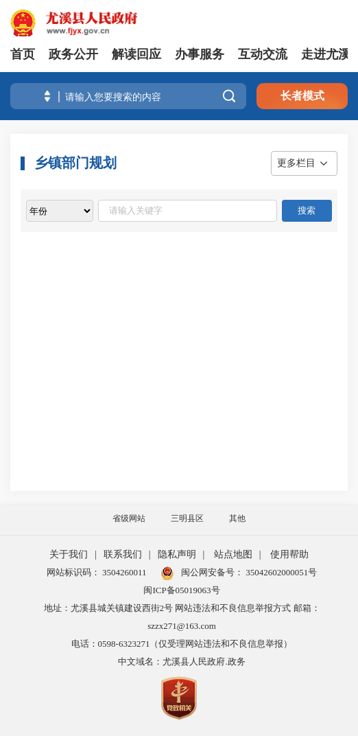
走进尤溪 (325, 54)
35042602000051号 (281, 572)
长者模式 (302, 96)
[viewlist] (59, 211)
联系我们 (123, 554)
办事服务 (199, 54)
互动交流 (262, 54)
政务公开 (73, 54)
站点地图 (233, 554)
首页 (22, 54)
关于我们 (68, 554)
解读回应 (136, 54)
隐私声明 (177, 554)
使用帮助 (289, 554)
